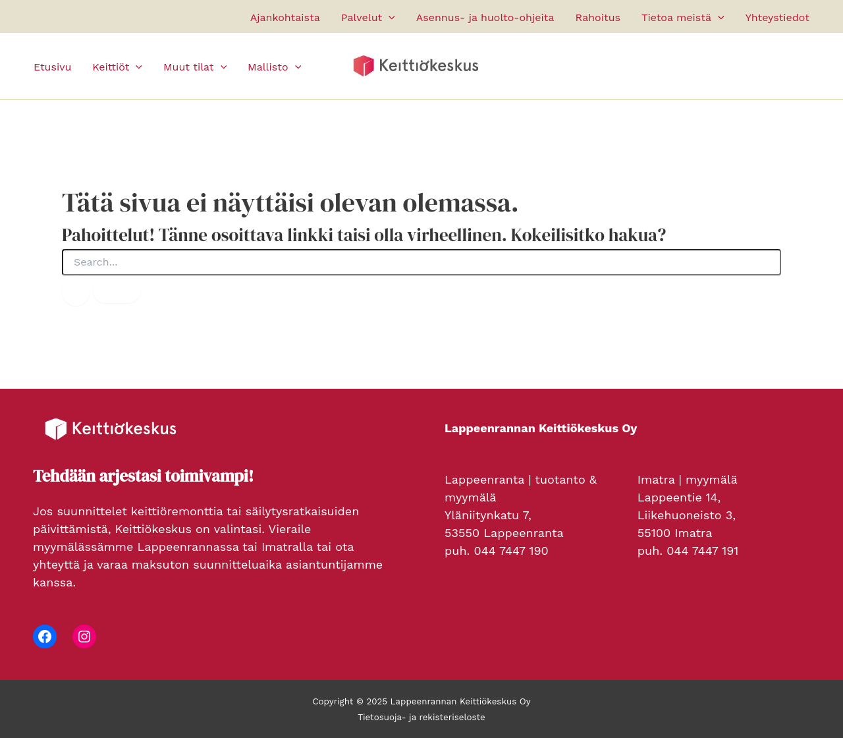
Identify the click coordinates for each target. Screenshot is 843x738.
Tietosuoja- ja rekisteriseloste (421, 717)
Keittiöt (117, 67)
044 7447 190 (511, 550)
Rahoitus (598, 17)
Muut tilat (195, 67)
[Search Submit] (76, 290)
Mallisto (274, 67)
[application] (388, 18)
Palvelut (368, 18)
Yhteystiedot (777, 17)
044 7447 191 (702, 550)
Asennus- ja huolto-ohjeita (485, 17)
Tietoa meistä (682, 18)
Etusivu (52, 67)
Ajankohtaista (285, 17)
